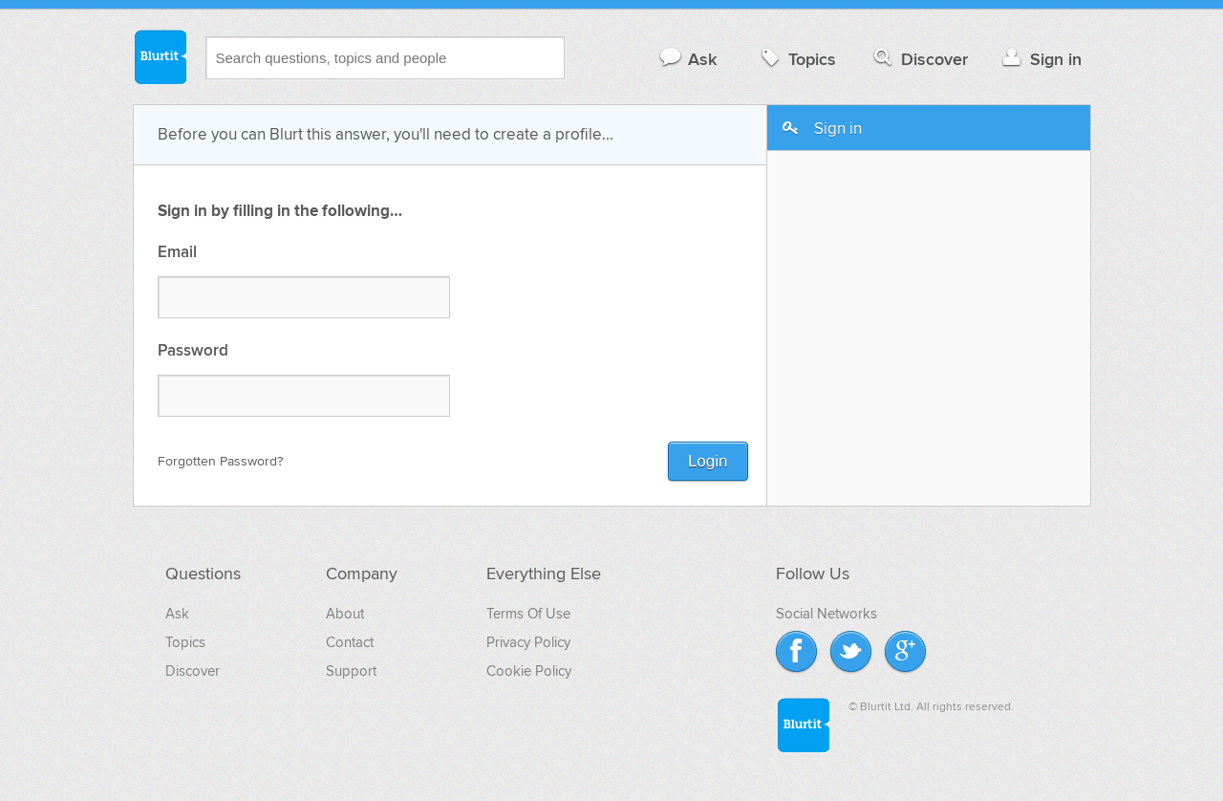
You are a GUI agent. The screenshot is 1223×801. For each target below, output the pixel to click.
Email (177, 253)
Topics (796, 59)
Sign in (1040, 59)
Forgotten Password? (220, 461)
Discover (918, 59)
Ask (687, 59)
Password (193, 351)
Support (351, 671)
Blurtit (159, 56)
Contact (350, 642)
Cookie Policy (528, 671)
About (345, 613)
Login (708, 461)
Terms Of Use (528, 613)
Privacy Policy (528, 642)
